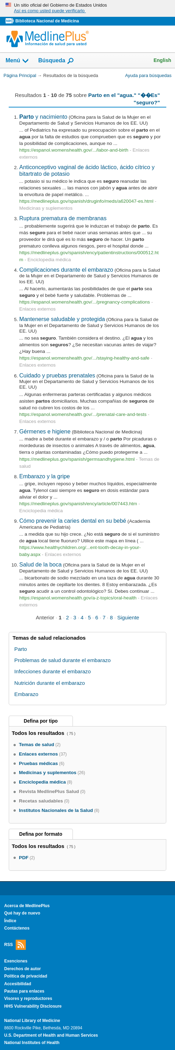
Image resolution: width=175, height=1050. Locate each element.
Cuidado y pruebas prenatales (57, 375)
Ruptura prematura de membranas (62, 218)
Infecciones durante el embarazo (52, 671)
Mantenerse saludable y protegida (62, 319)
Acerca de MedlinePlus (27, 905)
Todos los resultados (39, 733)
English (162, 60)
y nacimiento (43, 116)
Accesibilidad (17, 983)
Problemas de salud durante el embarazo (62, 660)
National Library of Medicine (32, 1020)
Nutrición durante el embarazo (49, 683)
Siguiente (128, 617)
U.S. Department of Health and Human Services (51, 1035)
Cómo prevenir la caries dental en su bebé (72, 520)
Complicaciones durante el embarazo (66, 269)
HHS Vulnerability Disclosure (33, 1006)
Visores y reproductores (28, 998)
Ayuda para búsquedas (148, 75)
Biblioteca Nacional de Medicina (47, 21)
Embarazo (26, 694)
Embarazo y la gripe (44, 476)
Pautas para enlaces (24, 991)
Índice (10, 920)
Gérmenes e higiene (44, 431)
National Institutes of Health (31, 1042)
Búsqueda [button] (56, 61)
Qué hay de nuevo (22, 913)
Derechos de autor (22, 968)
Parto (20, 649)
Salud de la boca (40, 564)
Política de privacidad (25, 976)
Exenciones (16, 961)
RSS (15, 945)
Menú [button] (17, 61)
